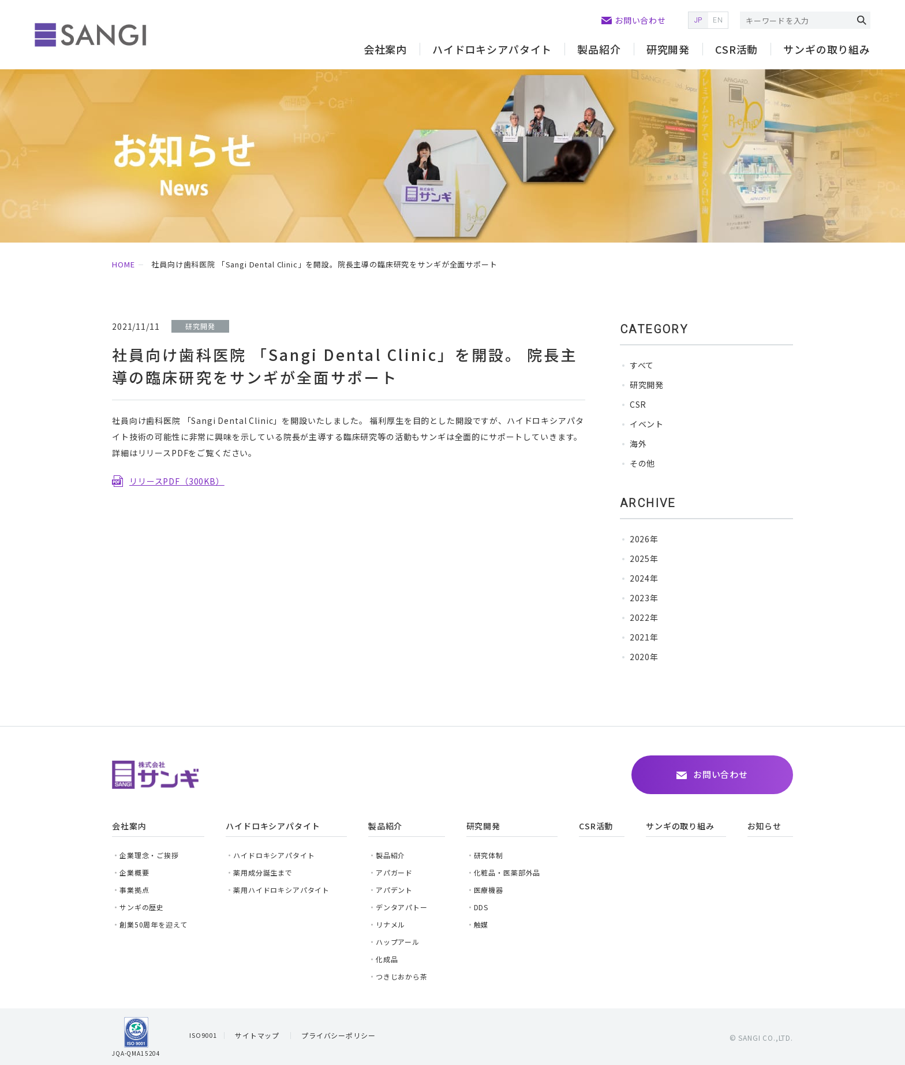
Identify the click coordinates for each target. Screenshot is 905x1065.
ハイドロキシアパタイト (274, 855)
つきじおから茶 (402, 976)
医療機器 (488, 890)
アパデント (394, 890)
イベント (647, 424)
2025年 (644, 558)
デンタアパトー (402, 907)
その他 (643, 463)
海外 (638, 443)
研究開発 (647, 384)
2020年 (644, 656)
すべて (642, 365)
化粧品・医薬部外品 (507, 872)
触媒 (481, 924)
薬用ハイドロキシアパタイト (281, 890)
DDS (481, 907)
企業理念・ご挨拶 (149, 855)
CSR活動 (736, 49)
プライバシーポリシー (338, 1035)
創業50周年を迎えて (153, 924)
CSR (638, 404)
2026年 (644, 539)
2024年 (644, 578)
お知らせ (764, 826)
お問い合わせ (640, 20)
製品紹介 (598, 49)
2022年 (644, 617)
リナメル (390, 924)
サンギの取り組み (826, 49)
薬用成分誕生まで (263, 872)
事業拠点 (134, 890)
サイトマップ (257, 1035)
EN (718, 20)
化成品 (387, 959)
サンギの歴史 (141, 907)
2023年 (644, 598)
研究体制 (488, 855)
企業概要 (134, 872)
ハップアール (398, 942)
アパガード (394, 872)
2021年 (644, 637)
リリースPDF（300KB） (177, 481)
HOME (123, 264)
